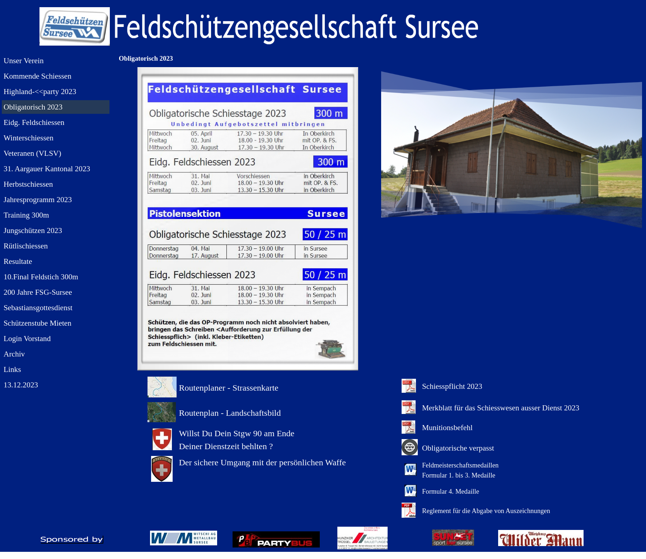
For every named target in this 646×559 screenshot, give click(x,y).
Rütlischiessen (26, 246)
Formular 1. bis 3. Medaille (458, 475)
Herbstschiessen (28, 184)
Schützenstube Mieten (37, 323)
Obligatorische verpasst (458, 448)
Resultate (18, 261)
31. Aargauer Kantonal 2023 (47, 168)
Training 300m (26, 215)
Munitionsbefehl (447, 427)
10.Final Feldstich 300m (41, 276)
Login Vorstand (27, 338)
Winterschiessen (28, 138)
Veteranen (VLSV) (32, 153)
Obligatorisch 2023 (33, 107)
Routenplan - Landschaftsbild (230, 413)
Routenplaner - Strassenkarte (228, 387)
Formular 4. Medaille (450, 491)
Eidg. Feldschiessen (34, 122)
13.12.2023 (21, 385)
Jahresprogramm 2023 (38, 199)
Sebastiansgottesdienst (38, 307)
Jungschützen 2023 (33, 230)
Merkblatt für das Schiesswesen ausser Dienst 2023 (500, 408)
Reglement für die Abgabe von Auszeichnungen (486, 510)
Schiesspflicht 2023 (452, 386)
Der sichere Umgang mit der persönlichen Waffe (262, 462)
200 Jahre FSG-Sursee (38, 292)
